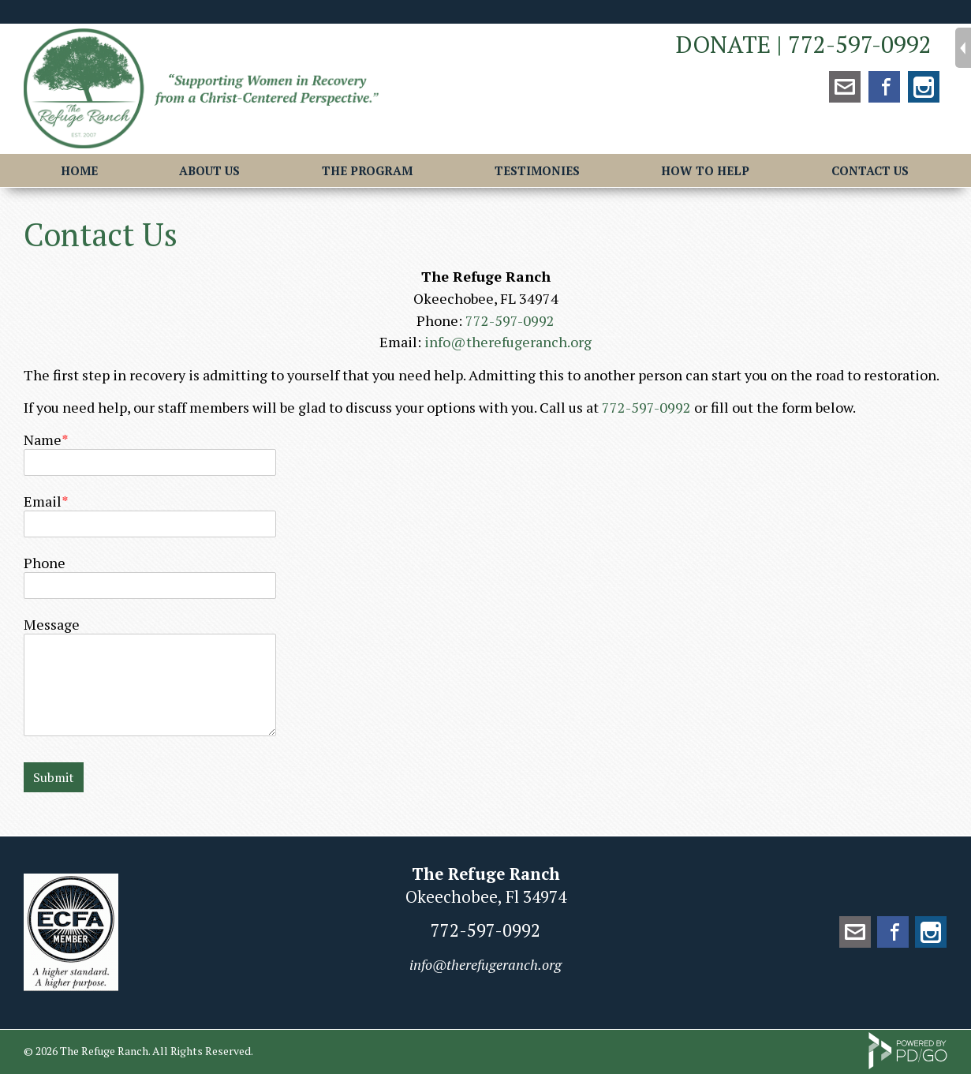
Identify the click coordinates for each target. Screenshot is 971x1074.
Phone (44, 562)
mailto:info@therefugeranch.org (845, 87)
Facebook (884, 87)
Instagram (923, 87)
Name (43, 439)
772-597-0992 (860, 44)
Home (79, 170)
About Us (209, 170)
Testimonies (537, 170)
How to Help (705, 170)
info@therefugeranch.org (508, 341)
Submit (53, 777)
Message (52, 624)
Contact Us (870, 170)
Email (43, 501)
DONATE (723, 44)
